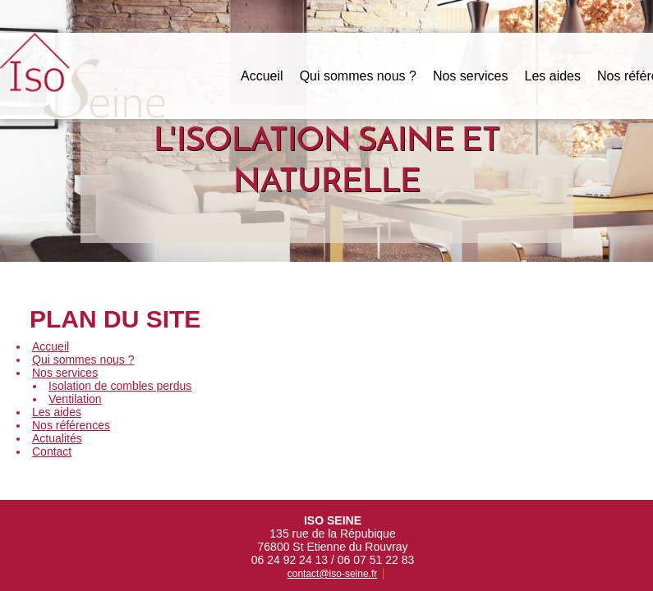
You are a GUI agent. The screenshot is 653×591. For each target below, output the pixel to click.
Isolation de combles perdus (119, 385)
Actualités (57, 438)
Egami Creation (557, 578)
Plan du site (325, 578)
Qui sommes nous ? (358, 76)
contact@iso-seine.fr (332, 541)
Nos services (470, 76)
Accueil (262, 76)
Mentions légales (250, 578)
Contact (51, 451)
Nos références (71, 425)
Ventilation (75, 398)
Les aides (552, 76)
